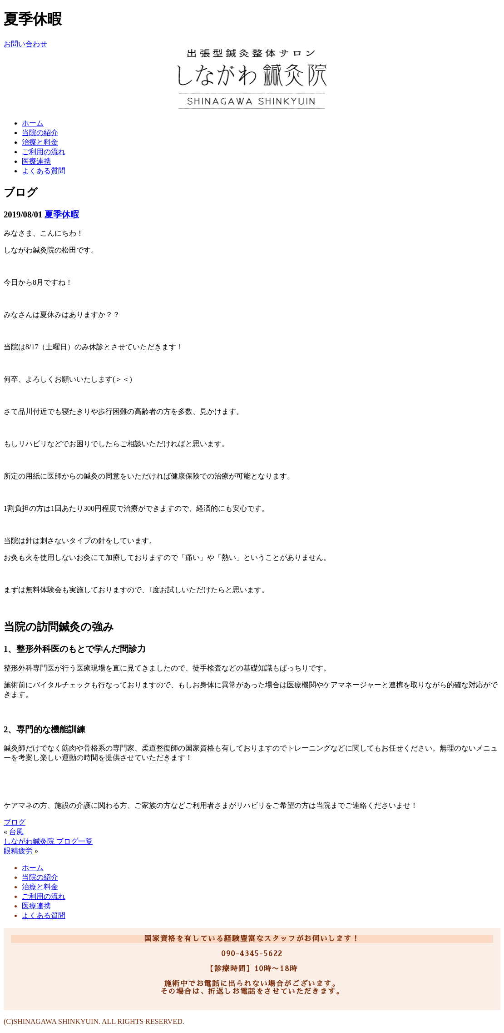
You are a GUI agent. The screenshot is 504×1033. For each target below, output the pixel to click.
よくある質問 (43, 171)
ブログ (14, 822)
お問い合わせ (25, 44)
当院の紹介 (40, 132)
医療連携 (36, 161)
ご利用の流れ (43, 152)
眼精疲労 (18, 851)
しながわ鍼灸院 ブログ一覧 (48, 841)
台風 (16, 832)
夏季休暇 (61, 214)
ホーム (33, 123)
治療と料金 (40, 142)
